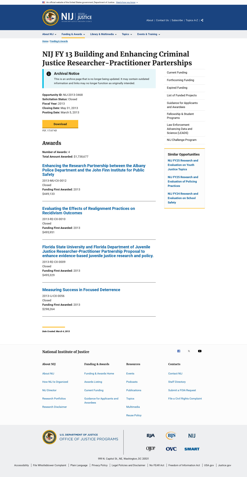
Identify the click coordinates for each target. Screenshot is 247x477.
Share (205, 22)
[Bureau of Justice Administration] (151, 438)
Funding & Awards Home (99, 373)
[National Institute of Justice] (192, 438)
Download (60, 124)
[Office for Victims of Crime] (171, 451)
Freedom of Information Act (184, 465)
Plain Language (79, 465)
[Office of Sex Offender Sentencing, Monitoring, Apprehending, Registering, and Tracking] (192, 451)
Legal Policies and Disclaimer (128, 465)
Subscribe (177, 20)
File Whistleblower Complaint (49, 465)
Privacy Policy (100, 465)
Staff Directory (177, 381)
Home (45, 41)
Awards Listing (93, 381)
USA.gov (209, 465)
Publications (133, 390)
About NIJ (48, 373)
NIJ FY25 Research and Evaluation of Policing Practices (183, 181)
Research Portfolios (54, 398)
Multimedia (133, 406)
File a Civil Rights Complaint (185, 398)
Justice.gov (224, 465)
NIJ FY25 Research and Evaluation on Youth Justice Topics (183, 165)
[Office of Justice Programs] (50, 17)
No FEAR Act (156, 465)
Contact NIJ (175, 373)
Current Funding (93, 390)
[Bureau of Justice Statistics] (171, 440)
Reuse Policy (134, 415)
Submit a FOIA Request (182, 390)
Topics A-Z (192, 20)
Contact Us (162, 20)
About (149, 20)
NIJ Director (49, 390)
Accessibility (21, 465)
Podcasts (131, 381)
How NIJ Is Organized (55, 381)
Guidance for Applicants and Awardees (101, 400)
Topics (130, 398)
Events (130, 373)
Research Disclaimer (54, 406)
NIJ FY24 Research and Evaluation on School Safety (183, 198)
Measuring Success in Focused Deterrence (81, 289)
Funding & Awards (59, 41)
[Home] (77, 17)
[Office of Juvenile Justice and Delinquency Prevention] (150, 452)
